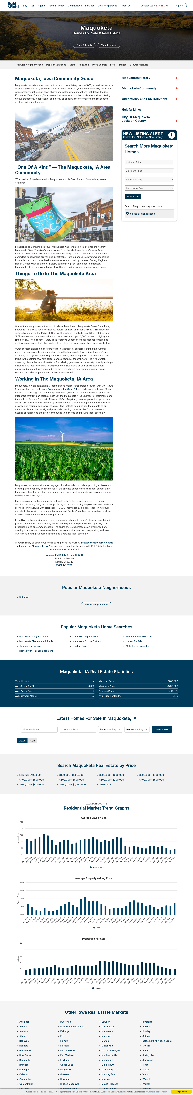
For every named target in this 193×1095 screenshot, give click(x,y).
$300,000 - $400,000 (151, 775)
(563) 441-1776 (64, 565)
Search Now (133, 196)
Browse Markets (139, 64)
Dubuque (53, 389)
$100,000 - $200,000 (71, 775)
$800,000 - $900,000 (31, 784)
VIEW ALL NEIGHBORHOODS (97, 604)
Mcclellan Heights (110, 1050)
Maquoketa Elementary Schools (36, 641)
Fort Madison (67, 1055)
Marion (105, 1040)
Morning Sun (108, 1074)
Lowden (105, 1021)
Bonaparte (24, 1060)
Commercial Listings (30, 646)
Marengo (106, 1036)
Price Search (99, 64)
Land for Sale (80, 646)
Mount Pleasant (109, 1083)
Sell (32, 5)
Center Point (26, 1083)
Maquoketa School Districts (87, 641)
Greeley (64, 1074)
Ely (62, 1036)
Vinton (145, 1074)
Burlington (24, 1069)
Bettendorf (25, 1050)
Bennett (23, 1045)
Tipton (145, 1069)
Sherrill (146, 1045)
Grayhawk (65, 1069)
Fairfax (64, 1040)
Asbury (23, 1026)
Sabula (146, 1036)
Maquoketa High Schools (86, 636)
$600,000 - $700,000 (111, 779)
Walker (146, 1083)
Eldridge (64, 1031)
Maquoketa (107, 1031)
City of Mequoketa (136, 117)
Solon (145, 1050)
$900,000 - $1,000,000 (72, 784)
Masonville (107, 1045)
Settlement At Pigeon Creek (157, 1040)
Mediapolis (107, 1060)
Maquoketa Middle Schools (140, 636)
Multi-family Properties (138, 646)
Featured (84, 64)
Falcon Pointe (67, 1050)
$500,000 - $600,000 (71, 779)
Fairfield (64, 1045)
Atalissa (23, 1031)
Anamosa (24, 1021)
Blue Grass (25, 1055)
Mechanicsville (109, 1055)
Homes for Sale (134, 641)
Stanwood (147, 1060)
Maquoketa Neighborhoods (33, 636)
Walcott (146, 1079)
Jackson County (134, 120)
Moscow (105, 1079)
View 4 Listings (108, 45)
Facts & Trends (56, 5)
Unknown (24, 597)
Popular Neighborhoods (30, 64)
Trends (122, 64)
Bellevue (24, 1040)
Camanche (25, 1079)
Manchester (107, 1026)
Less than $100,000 (30, 775)
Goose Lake (66, 1064)
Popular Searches (56, 64)
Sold (32, 741)
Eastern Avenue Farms (72, 1026)
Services (89, 5)
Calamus (23, 1074)
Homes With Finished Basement (36, 650)
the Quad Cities (71, 389)
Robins (146, 1026)
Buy (25, 5)
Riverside (147, 1021)
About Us (125, 5)
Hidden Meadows (69, 1083)
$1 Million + (105, 784)
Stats (72, 64)
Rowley (146, 1031)
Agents (41, 5)
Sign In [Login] (179, 5)
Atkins (22, 1036)
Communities (75, 5)
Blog (112, 64)
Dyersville (65, 1021)
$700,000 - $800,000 (151, 779)
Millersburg (107, 1069)
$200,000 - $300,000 (111, 775)
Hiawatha (65, 1079)
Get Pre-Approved (107, 5)
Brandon (23, 1064)
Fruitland (64, 1060)
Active (22, 741)
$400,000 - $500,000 (31, 779)
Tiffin (145, 1064)
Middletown (107, 1064)
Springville (148, 1055)
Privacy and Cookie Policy (156, 1092)
